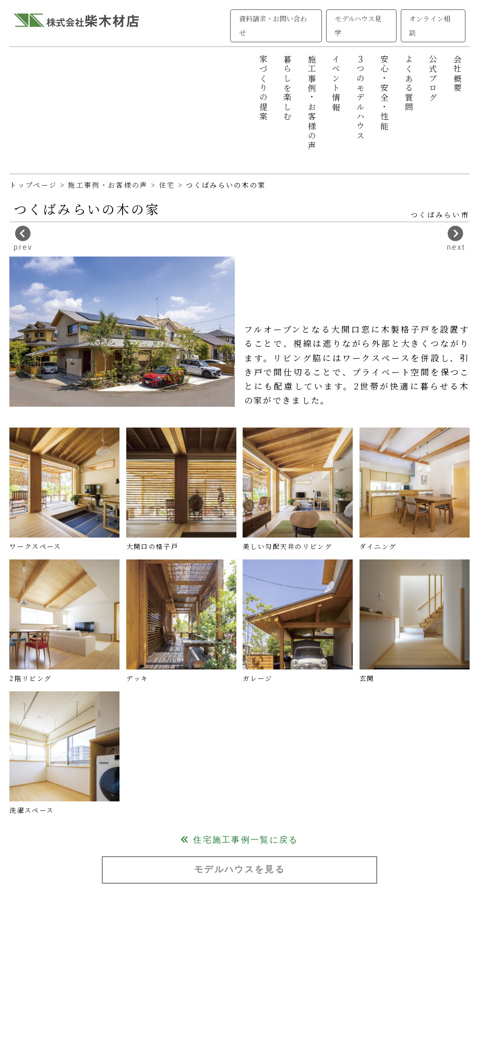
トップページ (33, 185)
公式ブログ (433, 79)
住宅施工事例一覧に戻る (239, 839)
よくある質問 (409, 83)
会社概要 (457, 74)
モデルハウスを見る (239, 869)
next (456, 238)
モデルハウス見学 (357, 25)
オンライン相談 (429, 25)
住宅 (168, 185)
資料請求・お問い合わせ (273, 25)
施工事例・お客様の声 (312, 102)
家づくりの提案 (263, 88)
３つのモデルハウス (360, 98)
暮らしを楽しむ (287, 88)
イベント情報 (336, 83)
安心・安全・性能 (384, 93)
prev (23, 238)
